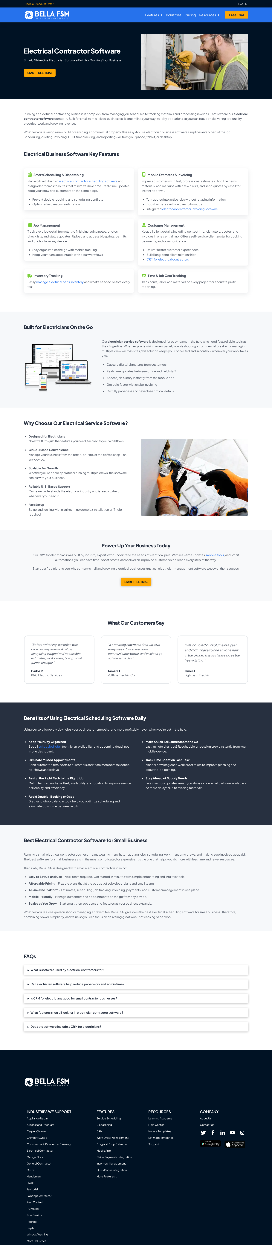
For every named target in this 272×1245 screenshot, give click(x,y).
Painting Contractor (39, 1195)
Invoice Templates (159, 1131)
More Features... (107, 1176)
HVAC (30, 1183)
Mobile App (104, 1150)
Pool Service (34, 1215)
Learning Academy (160, 1118)
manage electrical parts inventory (60, 282)
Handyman (34, 1176)
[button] (136, 970)
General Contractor (39, 1163)
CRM (100, 1131)
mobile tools (215, 555)
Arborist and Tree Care (40, 1124)
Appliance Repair (37, 1118)
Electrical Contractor (40, 1150)
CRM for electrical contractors (167, 259)
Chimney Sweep (37, 1137)
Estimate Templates (160, 1137)
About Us (205, 1118)
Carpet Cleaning (37, 1131)
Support (153, 1144)
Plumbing (33, 1208)
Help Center (156, 1124)
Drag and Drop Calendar (112, 1144)
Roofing (32, 1221)
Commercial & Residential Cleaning (49, 1144)
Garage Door (35, 1157)
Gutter (31, 1170)
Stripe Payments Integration (114, 1157)
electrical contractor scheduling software (88, 181)
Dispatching (104, 1124)
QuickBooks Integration (112, 1170)
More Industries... (37, 1241)
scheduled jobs (50, 746)
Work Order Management (113, 1137)
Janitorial (32, 1189)
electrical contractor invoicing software (190, 209)
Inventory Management (111, 1163)
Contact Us (207, 1124)
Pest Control (34, 1202)
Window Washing (37, 1234)
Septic (31, 1228)
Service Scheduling (109, 1118)
